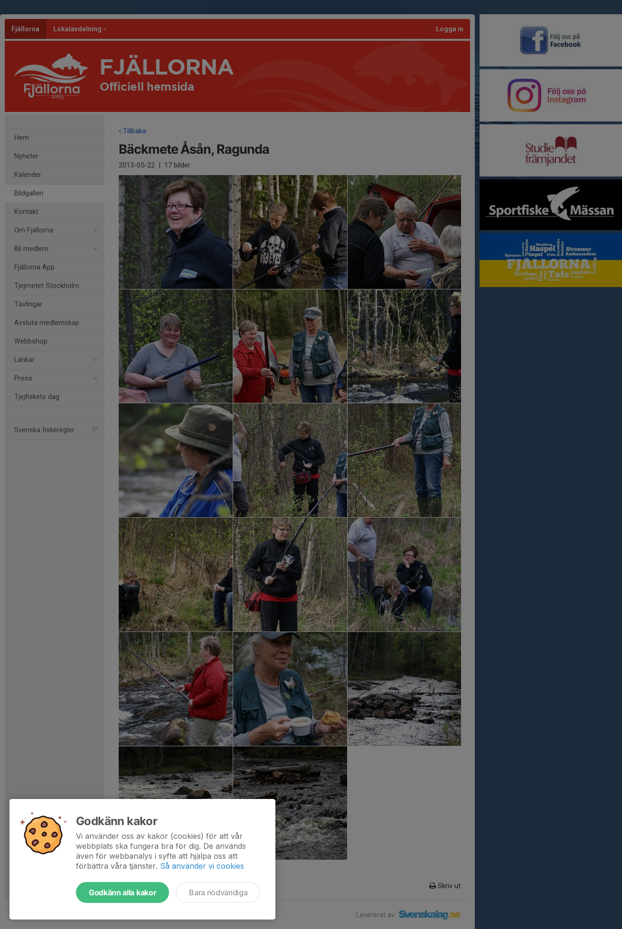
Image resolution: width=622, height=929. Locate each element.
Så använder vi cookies (202, 866)
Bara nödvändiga (218, 892)
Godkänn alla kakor (122, 892)
